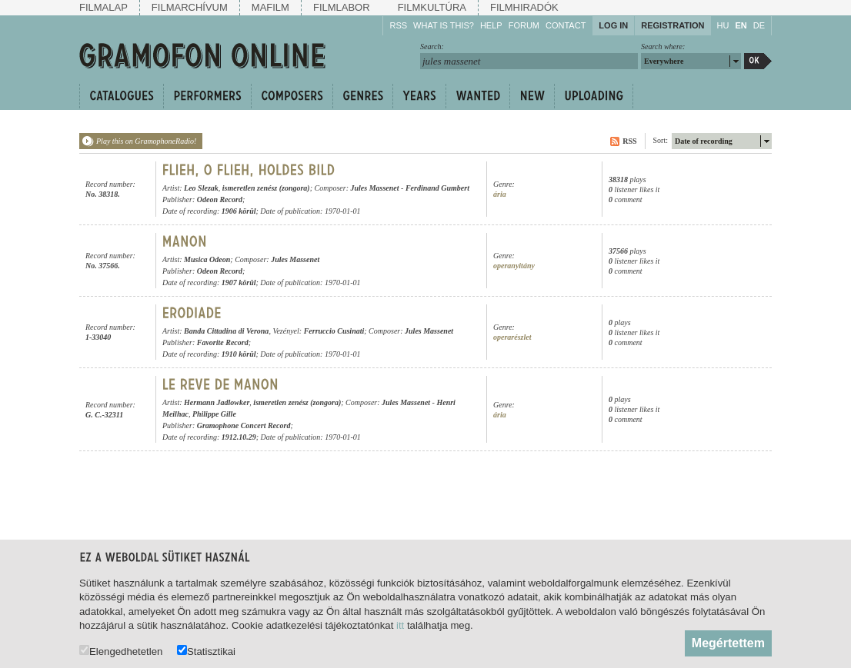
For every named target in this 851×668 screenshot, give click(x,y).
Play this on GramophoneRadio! (146, 141)
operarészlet (512, 337)
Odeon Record (219, 199)
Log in (613, 25)
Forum (524, 25)
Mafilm (270, 7)
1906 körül (239, 211)
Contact (566, 25)
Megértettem (728, 643)
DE (759, 25)
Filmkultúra (432, 7)
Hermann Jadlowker (216, 402)
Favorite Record (223, 342)
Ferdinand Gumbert (437, 188)
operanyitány (514, 265)
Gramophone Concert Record (244, 425)
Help (491, 25)
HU (723, 25)
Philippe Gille (214, 414)
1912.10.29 (239, 437)
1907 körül (239, 282)
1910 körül (239, 354)
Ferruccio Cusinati (334, 331)
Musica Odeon (207, 259)
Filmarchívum (190, 7)
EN (740, 25)
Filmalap (103, 7)
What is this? (443, 25)
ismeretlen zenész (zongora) (266, 188)
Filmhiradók (524, 7)
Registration (672, 25)
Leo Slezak (201, 188)
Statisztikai (206, 650)
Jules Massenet (374, 188)
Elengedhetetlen (120, 650)
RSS (398, 25)
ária (499, 194)
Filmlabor (341, 7)
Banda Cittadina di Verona (226, 331)
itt (400, 625)
